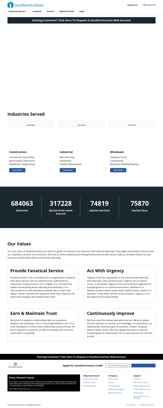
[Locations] (36, 11)
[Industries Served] (17, 11)
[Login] (81, 11)
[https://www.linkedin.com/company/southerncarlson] (47, 365)
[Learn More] (17, 170)
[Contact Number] (148, 4)
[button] (17, 11)
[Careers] (50, 11)
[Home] (25, 5)
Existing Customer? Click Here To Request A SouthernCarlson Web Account (81, 20)
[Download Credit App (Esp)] (143, 365)
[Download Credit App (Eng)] (117, 365)
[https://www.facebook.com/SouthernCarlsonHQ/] (41, 365)
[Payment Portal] (66, 11)
